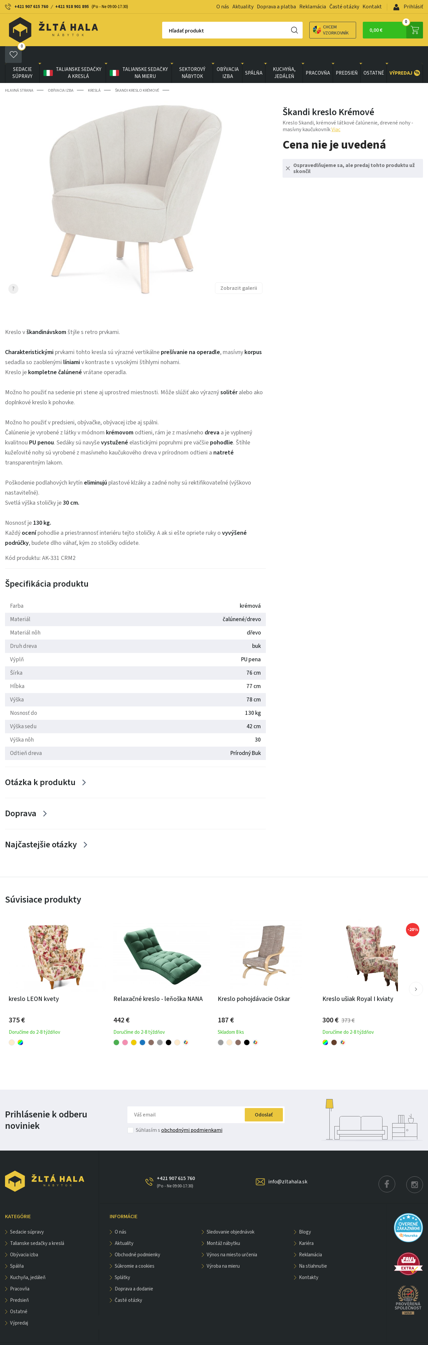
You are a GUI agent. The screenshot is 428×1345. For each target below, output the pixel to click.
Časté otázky (344, 6)
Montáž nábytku (223, 1226)
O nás (222, 6)
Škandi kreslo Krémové (137, 74)
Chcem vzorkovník (307, 30)
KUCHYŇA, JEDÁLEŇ (284, 56)
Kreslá (94, 74)
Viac (335, 112)
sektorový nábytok (192, 56)
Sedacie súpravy (22, 56)
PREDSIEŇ (347, 56)
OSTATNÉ (373, 56)
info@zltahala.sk (287, 1165)
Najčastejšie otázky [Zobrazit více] (41, 828)
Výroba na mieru (223, 1249)
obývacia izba (228, 56)
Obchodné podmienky (137, 1238)
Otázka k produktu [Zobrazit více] (40, 765)
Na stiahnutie (313, 1249)
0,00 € (396, 30)
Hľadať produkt (163, 30)
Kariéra (306, 1226)
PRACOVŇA (318, 56)
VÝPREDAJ (405, 56)
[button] (416, 972)
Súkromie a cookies (134, 1249)
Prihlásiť (408, 6)
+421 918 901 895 (72, 7)
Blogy (305, 1215)
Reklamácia (312, 6)
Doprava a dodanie (134, 1272)
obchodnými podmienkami (191, 1113)
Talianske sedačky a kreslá (71, 56)
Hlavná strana (19, 74)
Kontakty (308, 1260)
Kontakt (372, 6)
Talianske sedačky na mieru (138, 56)
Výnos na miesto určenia (232, 1238)
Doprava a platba (276, 6)
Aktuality (242, 6)
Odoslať (264, 1098)
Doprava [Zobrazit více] (20, 796)
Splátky (122, 1260)
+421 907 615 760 (31, 7)
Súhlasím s (179, 1113)
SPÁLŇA (253, 56)
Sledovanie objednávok (230, 1215)
